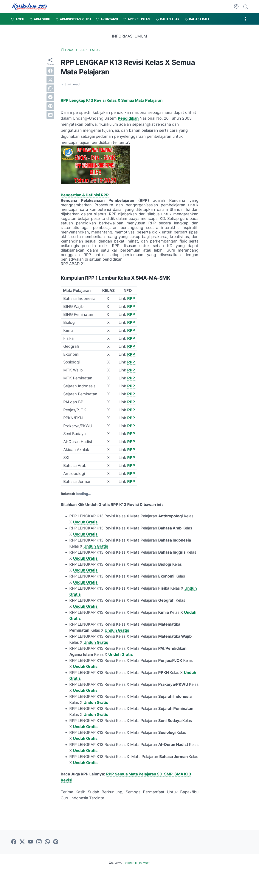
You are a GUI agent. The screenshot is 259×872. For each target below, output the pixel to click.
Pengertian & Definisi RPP (85, 195)
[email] (50, 115)
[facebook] (50, 71)
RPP (131, 298)
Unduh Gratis (85, 522)
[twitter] (50, 79)
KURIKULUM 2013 (137, 863)
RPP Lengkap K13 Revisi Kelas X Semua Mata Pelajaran (112, 100)
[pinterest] (50, 106)
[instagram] (39, 842)
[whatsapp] (50, 88)
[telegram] (50, 97)
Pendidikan (128, 118)
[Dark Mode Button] (236, 6)
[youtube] (30, 842)
